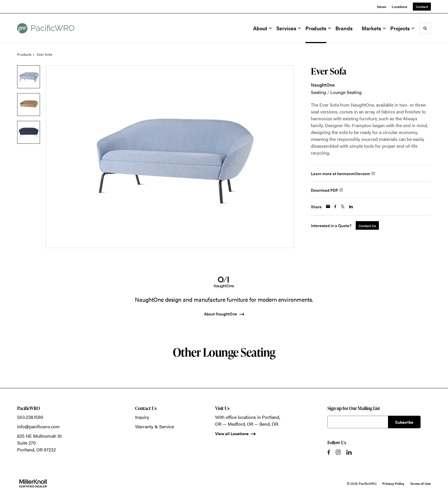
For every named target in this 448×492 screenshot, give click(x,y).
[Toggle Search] (425, 28)
